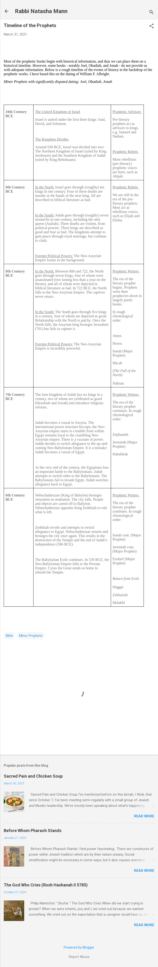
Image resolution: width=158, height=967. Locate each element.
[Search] (151, 13)
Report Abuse (79, 957)
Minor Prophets (31, 636)
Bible (9, 636)
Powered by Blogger (79, 947)
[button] (151, 26)
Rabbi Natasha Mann (41, 11)
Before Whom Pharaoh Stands (32, 830)
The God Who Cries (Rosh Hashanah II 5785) (46, 884)
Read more (144, 816)
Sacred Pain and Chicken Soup (33, 776)
